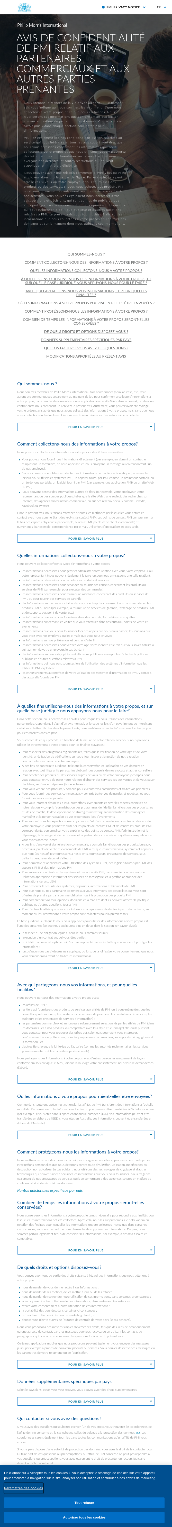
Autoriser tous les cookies (84, 1520)
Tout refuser (84, 1505)
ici (138, 1432)
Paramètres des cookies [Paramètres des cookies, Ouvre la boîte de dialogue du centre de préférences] (23, 1491)
